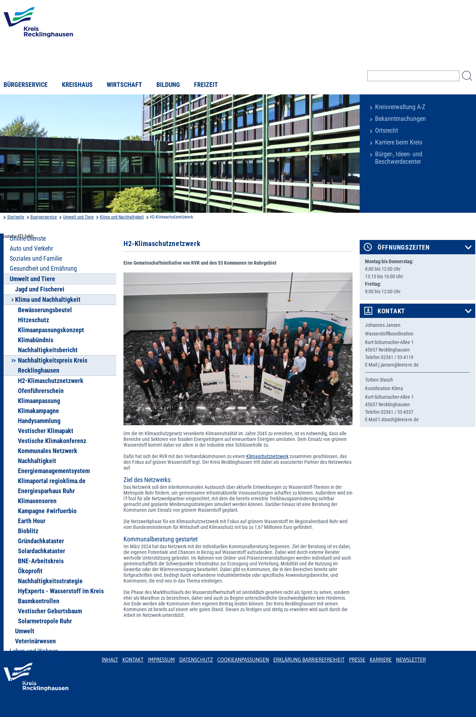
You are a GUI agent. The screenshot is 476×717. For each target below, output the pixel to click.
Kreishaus (77, 84)
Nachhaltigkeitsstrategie (50, 581)
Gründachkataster (41, 541)
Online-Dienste (28, 238)
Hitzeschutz (33, 320)
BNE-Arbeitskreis (41, 561)
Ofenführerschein (41, 390)
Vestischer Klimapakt (45, 430)
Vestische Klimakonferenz (52, 441)
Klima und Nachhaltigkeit (122, 217)
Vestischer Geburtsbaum (50, 611)
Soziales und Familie (36, 258)
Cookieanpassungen (243, 660)
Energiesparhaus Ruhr (46, 491)
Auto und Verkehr (31, 248)
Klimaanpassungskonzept (51, 330)
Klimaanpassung (39, 400)
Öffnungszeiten (404, 247)
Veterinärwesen (35, 641)
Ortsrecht (386, 130)
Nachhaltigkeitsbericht (48, 350)
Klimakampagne (38, 410)
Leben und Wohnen (34, 651)
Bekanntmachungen (400, 118)
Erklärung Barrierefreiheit (308, 660)
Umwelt (24, 631)
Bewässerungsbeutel (45, 310)
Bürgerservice (26, 84)
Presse (357, 660)
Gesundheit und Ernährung (43, 268)
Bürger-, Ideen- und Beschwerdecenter (398, 158)
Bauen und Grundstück (38, 661)
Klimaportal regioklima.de (52, 481)
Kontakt (391, 311)
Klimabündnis (35, 340)
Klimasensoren (37, 501)
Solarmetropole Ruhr (45, 621)
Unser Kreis (24, 671)
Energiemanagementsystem (54, 471)
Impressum (161, 660)
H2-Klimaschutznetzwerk (50, 380)
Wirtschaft (124, 84)
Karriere (381, 660)
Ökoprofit (30, 571)
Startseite (15, 217)
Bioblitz (28, 531)
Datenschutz (196, 660)
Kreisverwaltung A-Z (400, 107)
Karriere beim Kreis (398, 142)
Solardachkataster (41, 551)
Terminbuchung (29, 691)
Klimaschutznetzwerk (267, 456)
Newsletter (411, 660)
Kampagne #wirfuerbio (47, 511)
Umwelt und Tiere (78, 217)
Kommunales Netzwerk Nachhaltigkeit (47, 456)
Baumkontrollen (38, 601)
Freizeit (206, 84)
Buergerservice (43, 217)
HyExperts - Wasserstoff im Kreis (61, 591)
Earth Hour (31, 521)
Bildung (168, 84)
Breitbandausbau (31, 681)
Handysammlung (39, 420)
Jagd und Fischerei (39, 289)
